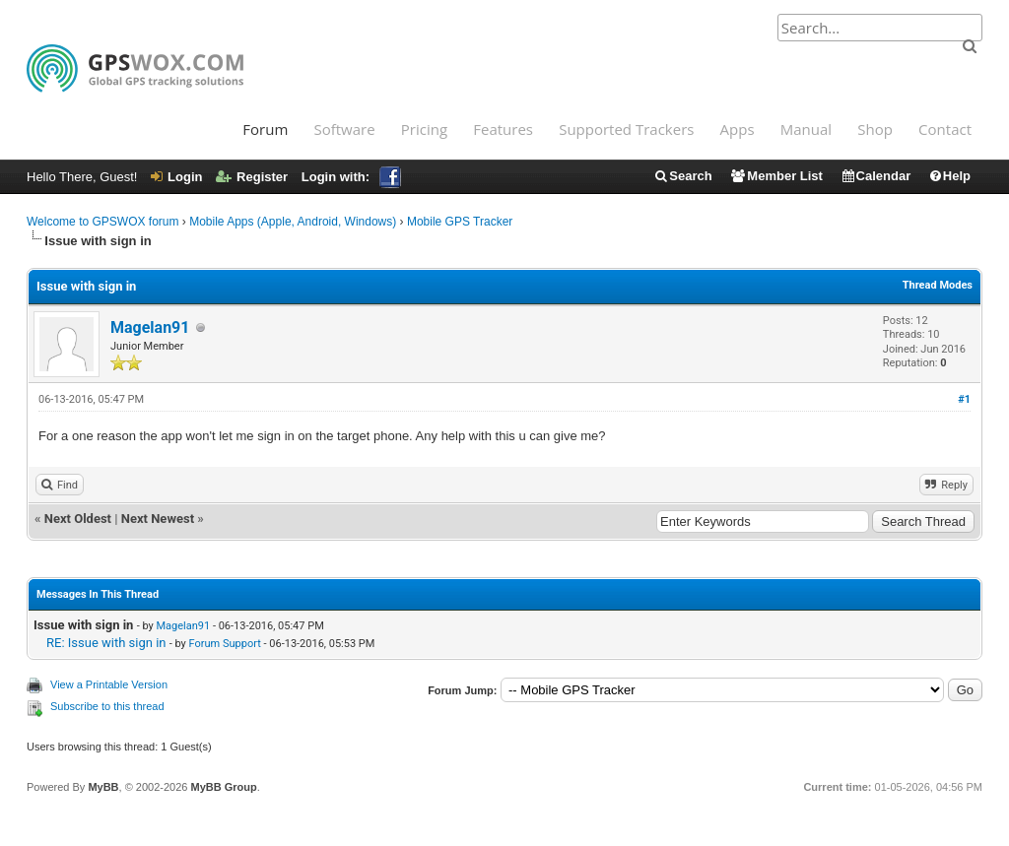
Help (949, 175)
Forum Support (225, 643)
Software (343, 129)
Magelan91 (149, 327)
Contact (945, 129)
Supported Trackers (626, 129)
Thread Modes (938, 285)
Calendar (876, 175)
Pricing (424, 129)
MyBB (103, 787)
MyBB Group (223, 787)
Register (252, 176)
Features (503, 129)
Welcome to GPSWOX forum (102, 221)
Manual (806, 129)
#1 (964, 399)
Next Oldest (77, 518)
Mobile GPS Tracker (459, 221)
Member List (776, 175)
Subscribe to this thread (107, 706)
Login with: (351, 176)
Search (682, 175)
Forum (265, 129)
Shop (875, 129)
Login (176, 176)
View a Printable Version (109, 684)
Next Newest (157, 518)
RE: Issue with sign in (106, 642)
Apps (737, 129)
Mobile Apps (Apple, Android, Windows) (292, 221)
